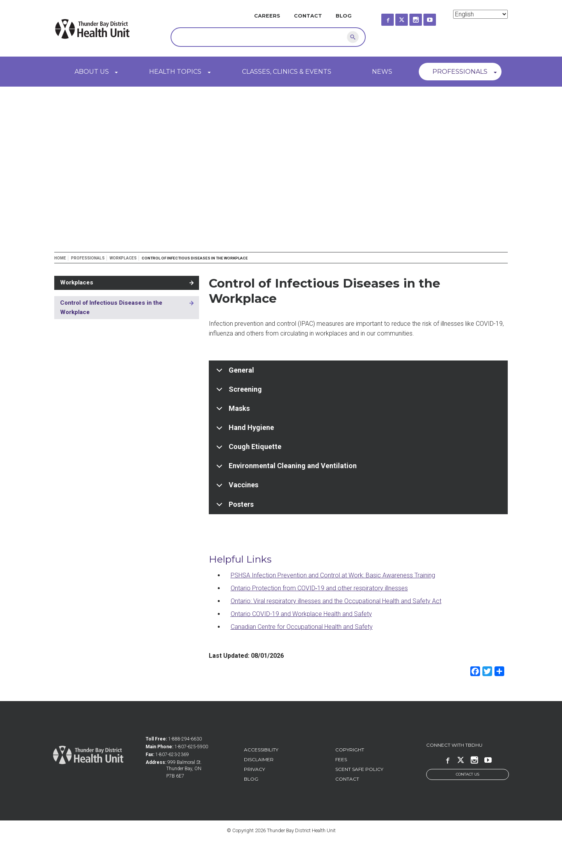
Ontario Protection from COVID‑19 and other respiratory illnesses (319, 588)
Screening (237, 392)
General (233, 373)
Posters (233, 507)
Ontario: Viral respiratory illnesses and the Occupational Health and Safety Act (336, 601)
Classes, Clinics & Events (286, 71)
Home (60, 258)
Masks (231, 411)
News (382, 71)
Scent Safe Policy (359, 769)
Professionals (459, 71)
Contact (308, 16)
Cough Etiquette (247, 449)
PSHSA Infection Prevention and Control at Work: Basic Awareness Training (333, 575)
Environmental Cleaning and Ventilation (285, 469)
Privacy (254, 769)
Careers (267, 16)
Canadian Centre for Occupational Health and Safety (302, 626)
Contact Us (467, 774)
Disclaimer (259, 759)
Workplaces (123, 258)
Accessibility (261, 750)
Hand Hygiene (243, 430)
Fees (341, 759)
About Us (92, 71)
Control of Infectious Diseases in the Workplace (111, 307)
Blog (344, 16)
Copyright (349, 750)
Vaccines (235, 488)
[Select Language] (480, 14)
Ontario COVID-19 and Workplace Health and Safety (301, 614)
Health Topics (175, 71)
